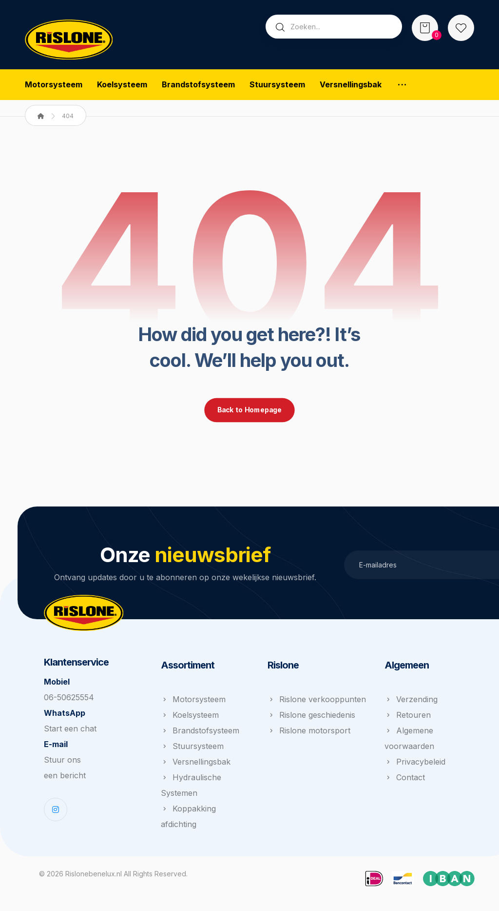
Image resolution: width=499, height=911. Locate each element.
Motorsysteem (193, 702)
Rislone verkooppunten (317, 702)
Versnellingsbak (195, 764)
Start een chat (70, 731)
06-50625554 (69, 700)
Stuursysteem (192, 748)
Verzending (411, 702)
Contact (404, 780)
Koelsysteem (190, 717)
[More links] (402, 85)
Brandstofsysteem (200, 733)
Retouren (407, 717)
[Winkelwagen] (425, 27)
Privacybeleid (414, 764)
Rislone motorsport (309, 733)
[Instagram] (55, 812)
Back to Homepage (249, 412)
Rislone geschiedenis (311, 717)
